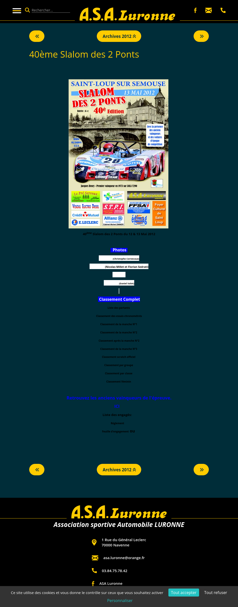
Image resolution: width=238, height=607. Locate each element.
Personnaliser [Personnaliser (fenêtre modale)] (119, 600)
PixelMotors (105, 258)
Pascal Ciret (119, 275)
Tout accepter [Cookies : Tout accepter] (183, 592)
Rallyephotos (111, 283)
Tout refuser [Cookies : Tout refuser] (215, 592)
